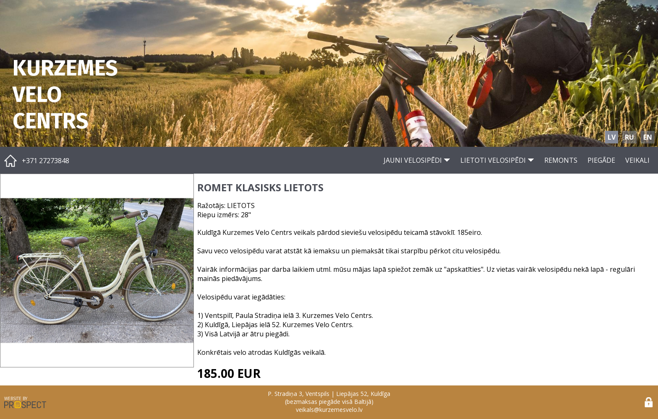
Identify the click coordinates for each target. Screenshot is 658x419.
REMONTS (560, 160)
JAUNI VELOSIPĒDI (417, 160)
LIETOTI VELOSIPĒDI (497, 160)
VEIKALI (637, 160)
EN (647, 137)
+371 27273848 (45, 160)
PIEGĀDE (601, 160)
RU (629, 137)
